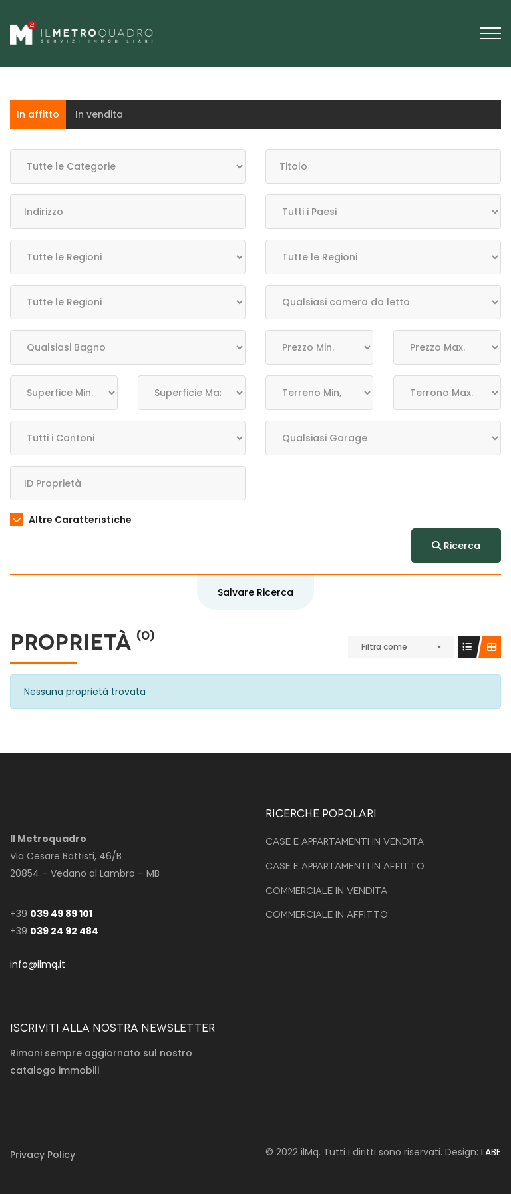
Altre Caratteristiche (71, 519)
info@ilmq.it (37, 964)
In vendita (99, 114)
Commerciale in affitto (326, 913)
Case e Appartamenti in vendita (344, 840)
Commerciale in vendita (326, 889)
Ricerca (456, 545)
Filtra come (384, 646)
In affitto (38, 114)
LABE (491, 1152)
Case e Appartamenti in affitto (345, 865)
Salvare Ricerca (255, 592)
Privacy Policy (42, 1154)
